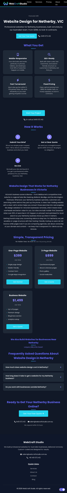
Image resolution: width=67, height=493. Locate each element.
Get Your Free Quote (26, 36)
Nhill (32, 347)
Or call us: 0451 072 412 (33, 119)
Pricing (48, 2)
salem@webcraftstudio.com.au (40, 422)
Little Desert (38, 347)
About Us (57, 3)
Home (29, 2)
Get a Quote (49, 282)
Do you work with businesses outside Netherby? (26, 387)
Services (38, 2)
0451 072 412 (44, 36)
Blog (33, 479)
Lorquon (27, 347)
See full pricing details (44, 242)
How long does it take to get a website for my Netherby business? (29, 377)
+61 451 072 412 (34, 457)
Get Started (17, 282)
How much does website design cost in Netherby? (27, 367)
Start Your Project (33, 113)
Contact (33, 476)
